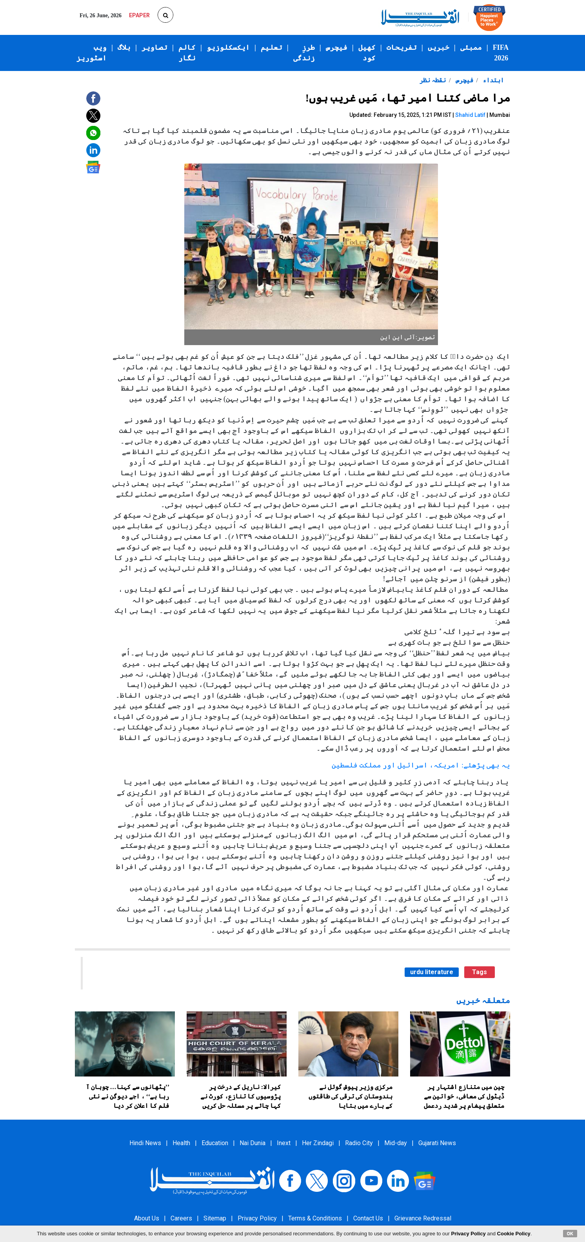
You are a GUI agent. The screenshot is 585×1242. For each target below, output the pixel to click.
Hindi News (145, 1143)
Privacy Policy (257, 1218)
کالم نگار (187, 53)
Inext (284, 1143)
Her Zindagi (318, 1143)
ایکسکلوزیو (228, 47)
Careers (181, 1218)
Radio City (359, 1143)
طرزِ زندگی (304, 53)
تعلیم (271, 47)
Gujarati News (437, 1143)
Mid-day (395, 1143)
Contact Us (368, 1218)
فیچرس (336, 47)
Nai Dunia (252, 1143)
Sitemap (214, 1218)
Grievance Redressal (422, 1218)
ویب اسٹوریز (91, 53)
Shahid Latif (470, 115)
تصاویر (154, 47)
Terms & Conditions (315, 1218)
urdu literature (431, 972)
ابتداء (492, 80)
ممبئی (471, 47)
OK (570, 1233)
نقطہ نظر (433, 80)
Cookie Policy (513, 1234)
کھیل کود (367, 53)
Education (215, 1143)
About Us (146, 1218)
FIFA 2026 (501, 53)
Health (181, 1143)
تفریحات (402, 47)
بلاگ (124, 47)
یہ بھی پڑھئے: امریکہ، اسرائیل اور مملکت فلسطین (421, 765)
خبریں (438, 47)
